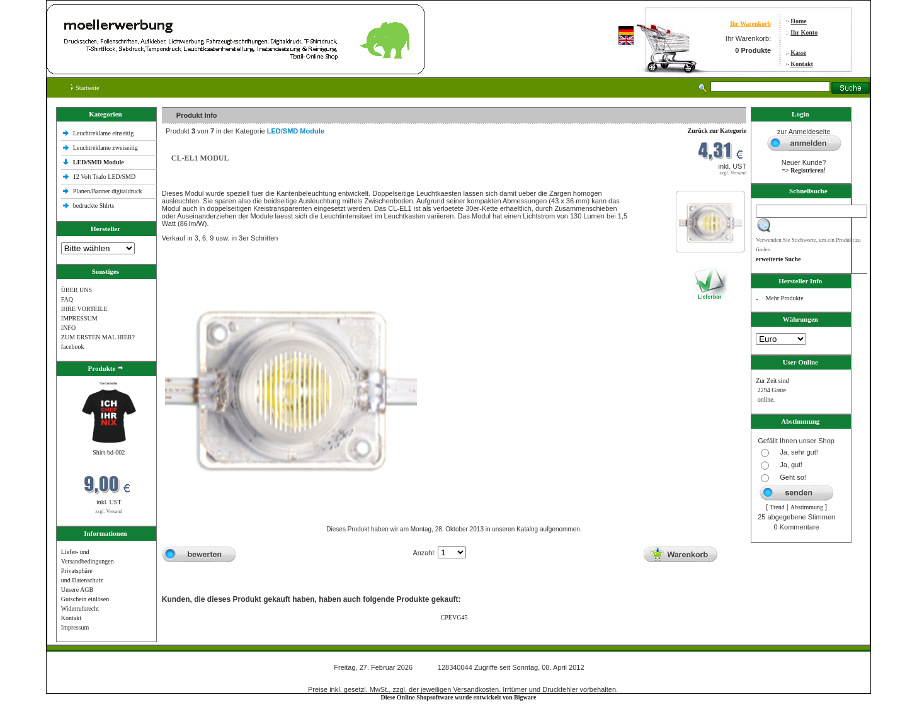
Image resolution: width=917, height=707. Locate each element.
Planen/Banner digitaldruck (107, 191)
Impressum (75, 627)
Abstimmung (806, 507)
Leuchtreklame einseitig (104, 133)
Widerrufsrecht (80, 608)
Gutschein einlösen (85, 599)
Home (798, 21)
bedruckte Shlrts (93, 205)
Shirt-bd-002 (109, 452)
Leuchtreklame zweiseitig (106, 147)
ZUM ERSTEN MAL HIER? (98, 337)
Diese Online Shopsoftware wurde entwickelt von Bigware (459, 697)
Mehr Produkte (784, 298)
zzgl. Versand (108, 511)
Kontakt (801, 63)
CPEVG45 (454, 617)
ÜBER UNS (76, 289)
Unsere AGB (77, 589)
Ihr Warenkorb (750, 23)
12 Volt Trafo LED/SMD (104, 176)
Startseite (85, 87)
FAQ (67, 299)
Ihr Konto (803, 32)
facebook (72, 346)
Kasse (798, 52)
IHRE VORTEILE (84, 308)
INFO (68, 327)
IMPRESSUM (79, 318)
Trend (777, 507)
